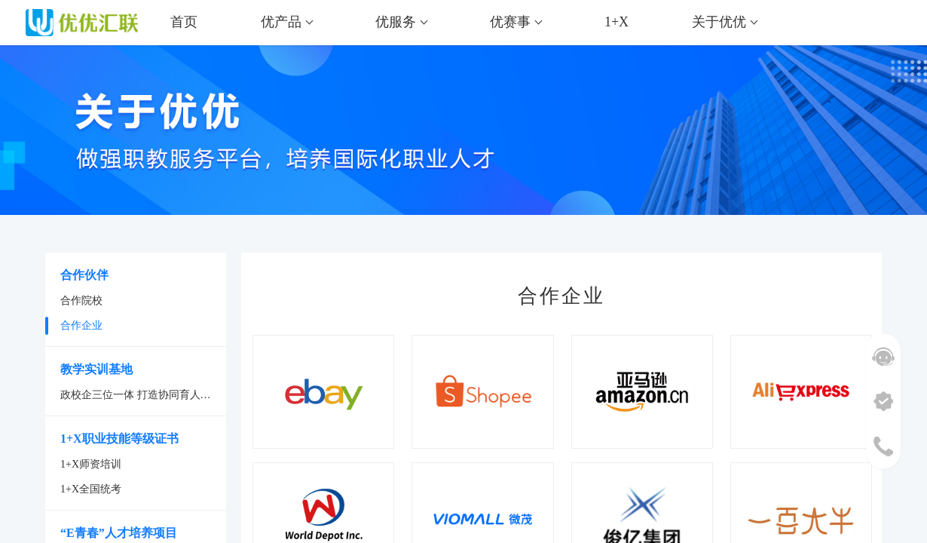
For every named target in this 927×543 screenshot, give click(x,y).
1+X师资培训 (90, 464)
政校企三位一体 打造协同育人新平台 (143, 394)
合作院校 (81, 300)
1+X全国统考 (90, 489)
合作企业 (81, 325)
